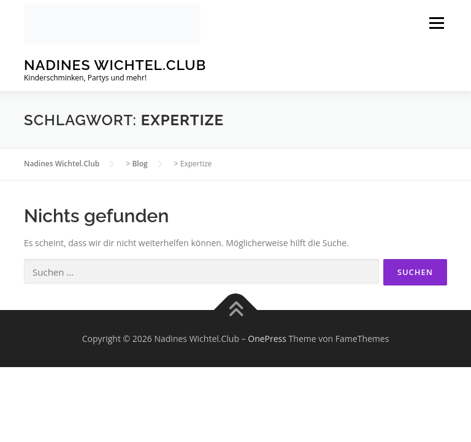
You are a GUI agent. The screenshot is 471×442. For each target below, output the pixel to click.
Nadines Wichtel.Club (115, 64)
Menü (436, 23)
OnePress (267, 338)
